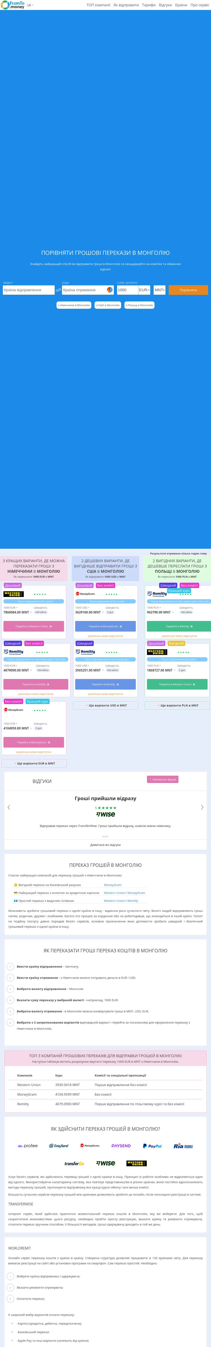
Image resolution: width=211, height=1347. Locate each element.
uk (30, 4)
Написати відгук (162, 779)
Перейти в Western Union (34, 626)
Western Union (114, 893)
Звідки (7, 283)
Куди (65, 283)
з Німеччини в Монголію (74, 305)
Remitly (132, 901)
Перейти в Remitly (35, 684)
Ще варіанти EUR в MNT (34, 763)
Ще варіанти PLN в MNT (177, 705)
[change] (58, 290)
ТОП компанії (98, 4)
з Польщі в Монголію (139, 305)
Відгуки (165, 4)
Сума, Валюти (127, 283)
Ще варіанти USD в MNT (106, 705)
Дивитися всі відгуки (105, 845)
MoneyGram (113, 885)
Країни (181, 4)
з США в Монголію (108, 305)
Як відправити (126, 4)
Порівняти (188, 290)
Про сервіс (199, 4)
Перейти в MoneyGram (33, 742)
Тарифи (149, 4)
